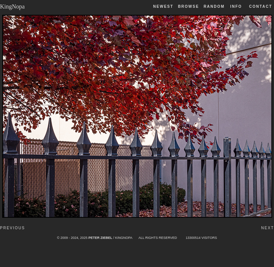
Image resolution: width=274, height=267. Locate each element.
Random (215, 6)
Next (267, 228)
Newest (163, 6)
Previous (12, 228)
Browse (188, 6)
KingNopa (12, 6)
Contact (260, 6)
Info (236, 6)
